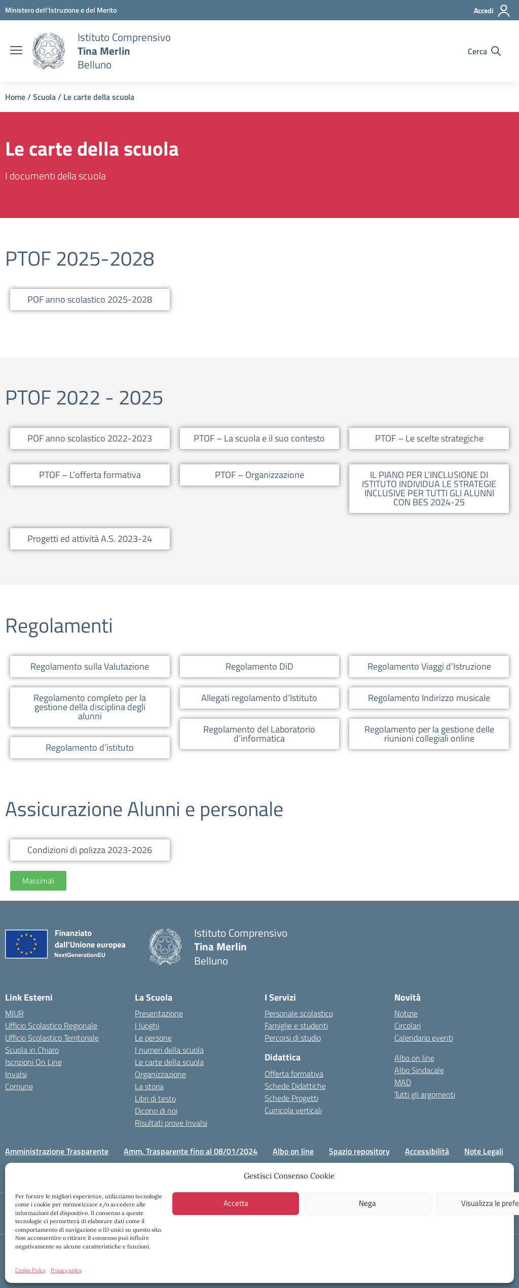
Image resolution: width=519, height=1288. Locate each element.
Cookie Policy (30, 1270)
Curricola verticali (293, 1110)
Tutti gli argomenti (424, 1094)
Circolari (407, 1025)
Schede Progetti (291, 1098)
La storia (149, 1086)
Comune (19, 1086)
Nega (367, 1203)
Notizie (406, 1013)
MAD (402, 1082)
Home (15, 97)
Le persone (153, 1038)
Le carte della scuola (169, 1062)
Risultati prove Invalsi (171, 1123)
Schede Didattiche (295, 1086)
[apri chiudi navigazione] (16, 51)
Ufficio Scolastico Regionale (51, 1025)
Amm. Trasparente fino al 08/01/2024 (190, 1151)
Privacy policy (66, 1270)
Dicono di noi (156, 1111)
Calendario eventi (423, 1038)
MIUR (14, 1013)
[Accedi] (492, 10)
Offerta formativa (294, 1074)
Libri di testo (155, 1098)
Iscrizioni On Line (33, 1062)
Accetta (236, 1203)
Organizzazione (160, 1074)
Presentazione (159, 1013)
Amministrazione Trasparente (56, 1151)
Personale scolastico (299, 1013)
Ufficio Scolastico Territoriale (52, 1038)
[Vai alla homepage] (48, 51)
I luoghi (147, 1025)
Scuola (44, 97)
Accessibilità (427, 1151)
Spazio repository (359, 1151)
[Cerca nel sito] (484, 51)
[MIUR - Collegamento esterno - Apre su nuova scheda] (61, 10)
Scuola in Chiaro (32, 1050)
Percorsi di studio (293, 1038)
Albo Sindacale (419, 1070)
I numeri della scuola (169, 1050)
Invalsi (16, 1074)
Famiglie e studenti (296, 1025)
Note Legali (483, 1151)
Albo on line (414, 1058)
